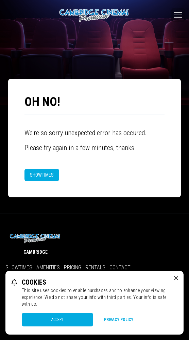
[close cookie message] (176, 278)
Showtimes (42, 175)
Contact (120, 267)
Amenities (48, 267)
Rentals (95, 267)
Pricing (72, 267)
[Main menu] (178, 15)
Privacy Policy (118, 319)
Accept (57, 319)
